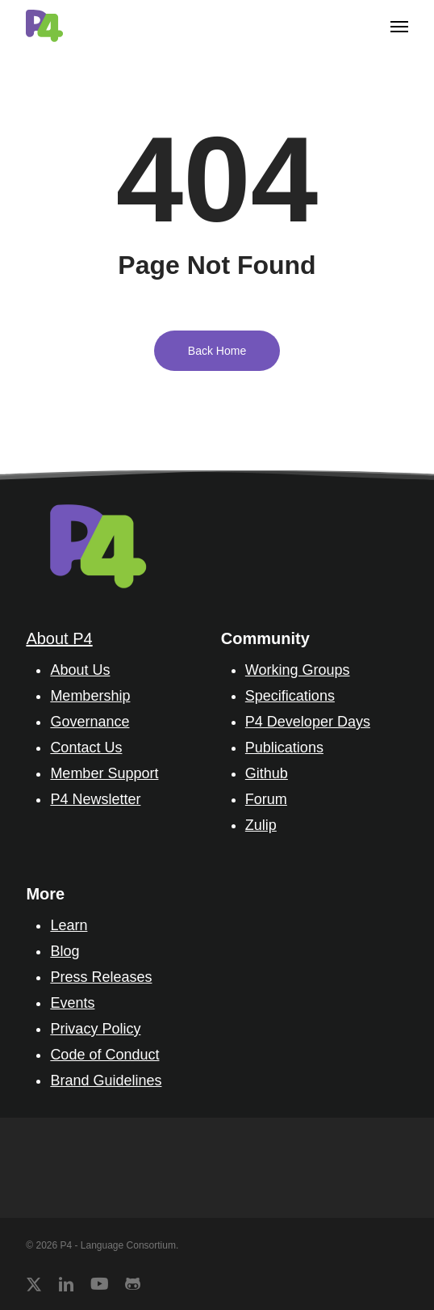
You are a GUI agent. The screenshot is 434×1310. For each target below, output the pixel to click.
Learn (68, 925)
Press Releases (101, 977)
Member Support (104, 773)
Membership (90, 696)
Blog (64, 951)
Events (72, 1003)
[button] (399, 26)
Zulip (261, 825)
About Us (80, 670)
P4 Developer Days (307, 722)
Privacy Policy (95, 1029)
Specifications (290, 696)
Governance (89, 722)
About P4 (59, 638)
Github (266, 773)
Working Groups (297, 670)
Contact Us (86, 747)
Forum (266, 799)
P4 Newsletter (95, 799)
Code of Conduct (104, 1055)
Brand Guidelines (105, 1080)
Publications (284, 747)
